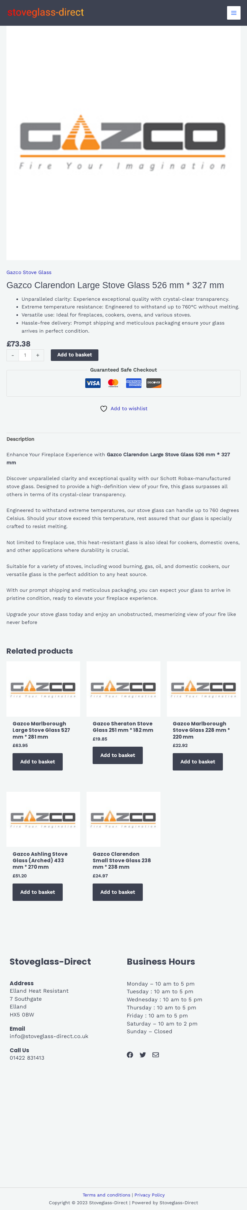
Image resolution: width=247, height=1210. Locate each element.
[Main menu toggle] (234, 13)
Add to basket (74, 355)
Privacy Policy (149, 1194)
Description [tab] (20, 439)
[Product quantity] (25, 355)
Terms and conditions (106, 1194)
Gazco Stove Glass (28, 272)
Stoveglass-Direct (50, 962)
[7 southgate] (123, 1126)
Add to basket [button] (37, 762)
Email (17, 1029)
